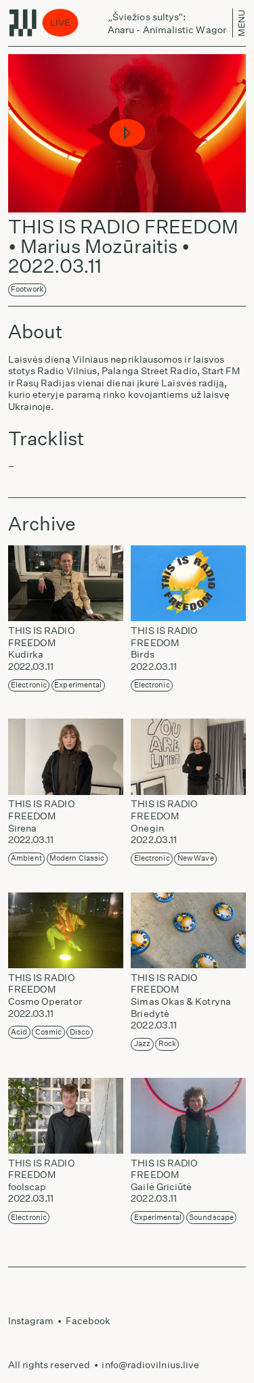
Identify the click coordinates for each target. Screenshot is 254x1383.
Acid (19, 1032)
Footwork (27, 289)
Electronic (29, 685)
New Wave (195, 858)
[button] (127, 134)
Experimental (78, 685)
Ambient (26, 858)
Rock (167, 1044)
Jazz (142, 1044)
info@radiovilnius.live (150, 1365)
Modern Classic (76, 858)
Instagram (31, 1321)
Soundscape (211, 1217)
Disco (79, 1032)
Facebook (88, 1321)
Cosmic (48, 1032)
